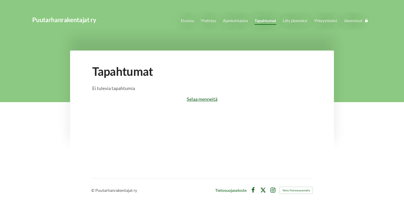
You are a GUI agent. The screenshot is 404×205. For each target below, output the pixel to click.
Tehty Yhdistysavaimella (296, 190)
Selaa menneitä (202, 99)
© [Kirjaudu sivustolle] (93, 190)
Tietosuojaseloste (231, 190)
